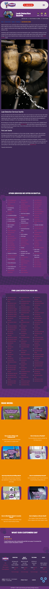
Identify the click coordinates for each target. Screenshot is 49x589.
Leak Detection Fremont (12, 339)
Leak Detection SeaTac (38, 322)
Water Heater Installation (39, 247)
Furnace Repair (10, 264)
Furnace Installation (11, 261)
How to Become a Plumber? (37, 436)
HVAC (22, 232)
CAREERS (34, 580)
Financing (4, 569)
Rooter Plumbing (24, 262)
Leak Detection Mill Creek (39, 331)
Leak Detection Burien (25, 309)
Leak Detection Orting (25, 384)
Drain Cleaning (10, 242)
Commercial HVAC (11, 236)
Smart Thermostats (38, 209)
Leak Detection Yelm (38, 348)
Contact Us (5, 565)
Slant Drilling (36, 207)
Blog (5, 563)
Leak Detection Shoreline (12, 337)
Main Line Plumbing (25, 244)
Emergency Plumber (11, 247)
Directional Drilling (11, 240)
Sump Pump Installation (39, 211)
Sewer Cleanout (24, 270)
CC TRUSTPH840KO (32, 18)
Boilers (9, 228)
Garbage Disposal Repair (25, 206)
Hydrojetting (23, 238)
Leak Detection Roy (38, 301)
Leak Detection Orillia (25, 316)
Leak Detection (24, 242)
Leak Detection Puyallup (12, 309)
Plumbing (23, 249)
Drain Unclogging (11, 244)
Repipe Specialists (24, 257)
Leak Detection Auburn (12, 297)
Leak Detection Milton (25, 383)
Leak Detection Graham (25, 381)
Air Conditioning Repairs (12, 217)
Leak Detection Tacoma (12, 312)
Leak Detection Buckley (25, 358)
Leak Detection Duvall (12, 375)
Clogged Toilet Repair (12, 230)
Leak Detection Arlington (39, 369)
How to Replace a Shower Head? (37, 516)
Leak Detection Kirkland (12, 327)
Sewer (22, 264)
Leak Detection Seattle (12, 310)
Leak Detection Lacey (12, 341)
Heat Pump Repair (24, 215)
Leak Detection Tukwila (12, 314)
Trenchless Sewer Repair (39, 226)
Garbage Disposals (24, 207)
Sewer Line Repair (24, 272)
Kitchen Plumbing (24, 240)
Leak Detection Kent (11, 307)
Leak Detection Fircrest (25, 371)
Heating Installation (25, 225)
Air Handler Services (11, 223)
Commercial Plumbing (12, 238)
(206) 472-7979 (23, 124)
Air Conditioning (11, 206)
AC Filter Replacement (12, 200)
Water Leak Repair (37, 262)
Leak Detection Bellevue (12, 326)
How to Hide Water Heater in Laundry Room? (11, 516)
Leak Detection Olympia (38, 362)
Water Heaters (37, 261)
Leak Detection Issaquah (39, 312)
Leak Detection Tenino (38, 379)
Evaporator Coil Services (12, 255)
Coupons (7, 567)
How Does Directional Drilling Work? (11, 475)
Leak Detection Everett (12, 303)
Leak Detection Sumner (38, 337)
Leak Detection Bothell (12, 365)
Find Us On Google (15, 571)
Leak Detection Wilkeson (39, 339)
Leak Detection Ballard (12, 381)
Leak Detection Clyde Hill (12, 373)
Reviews (7, 569)
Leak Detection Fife (11, 305)
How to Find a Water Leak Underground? (11, 436)
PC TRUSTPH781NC (44, 18)
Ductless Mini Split (11, 245)
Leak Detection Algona (12, 367)
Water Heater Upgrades (38, 259)
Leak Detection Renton (12, 316)
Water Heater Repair (38, 253)
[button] (43, 5)
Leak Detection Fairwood (39, 303)
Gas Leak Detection (24, 209)
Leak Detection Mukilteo (38, 356)
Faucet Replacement (11, 257)
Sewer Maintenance (38, 200)
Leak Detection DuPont (38, 364)
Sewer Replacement (38, 202)
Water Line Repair (37, 266)
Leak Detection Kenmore (25, 301)
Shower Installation (38, 204)
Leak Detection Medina (25, 307)
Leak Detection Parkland (39, 354)
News (4, 567)
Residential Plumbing (25, 261)
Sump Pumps (37, 219)
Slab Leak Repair (37, 206)
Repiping (22, 259)
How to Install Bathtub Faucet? (37, 475)
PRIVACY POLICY (24, 580)
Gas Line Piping (24, 211)
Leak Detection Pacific (25, 345)
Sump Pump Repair (38, 213)
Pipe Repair (23, 245)
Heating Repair (24, 226)
